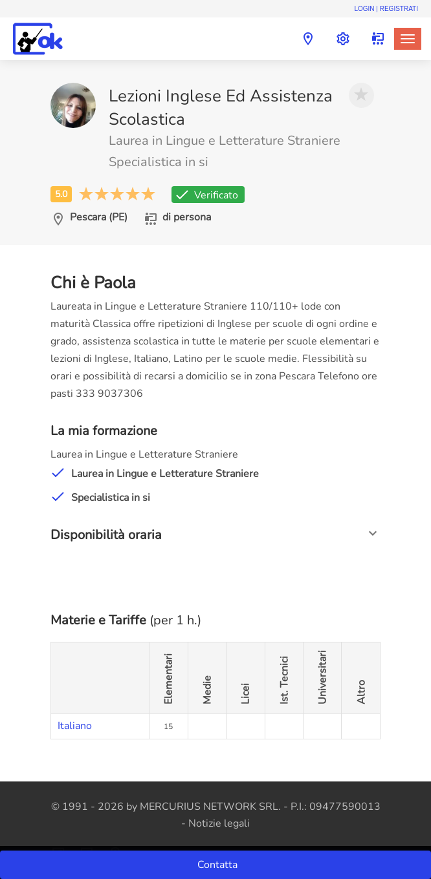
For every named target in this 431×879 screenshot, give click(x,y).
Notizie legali (219, 823)
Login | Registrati (386, 8)
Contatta (218, 865)
